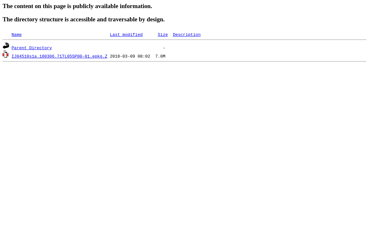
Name (17, 34)
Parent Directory (32, 47)
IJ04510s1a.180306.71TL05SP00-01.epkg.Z (59, 56)
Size (163, 34)
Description (187, 34)
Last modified (126, 34)
